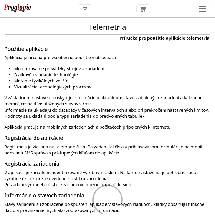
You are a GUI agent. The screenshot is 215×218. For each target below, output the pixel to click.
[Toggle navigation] (85, 9)
